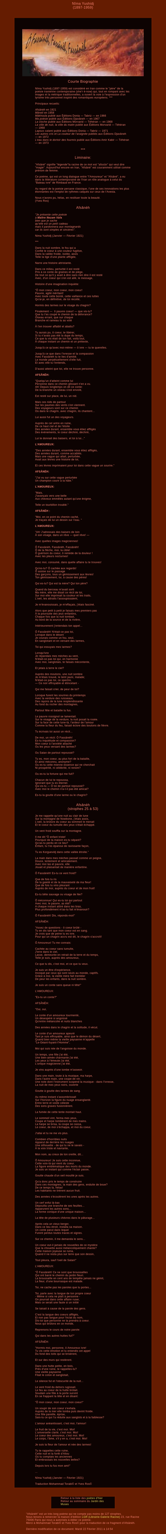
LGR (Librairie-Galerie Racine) (101, 1516)
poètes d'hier (95, 1498)
